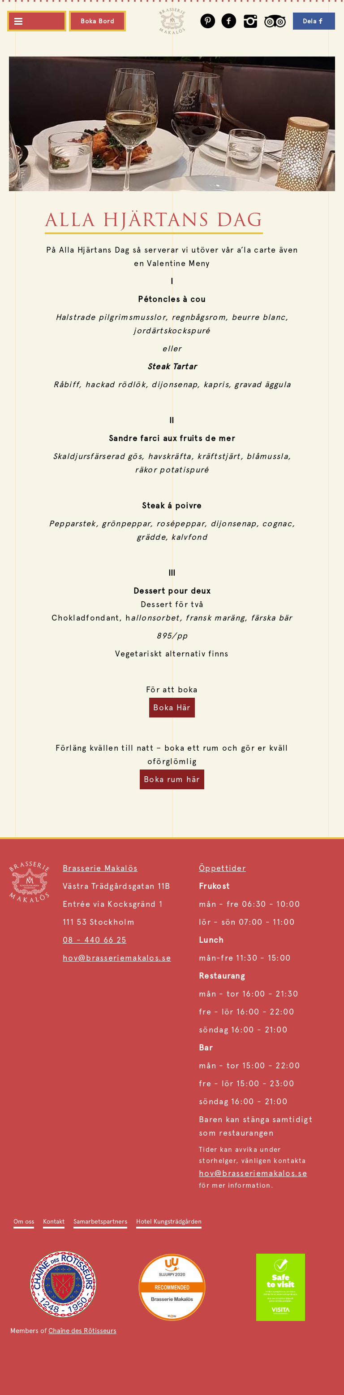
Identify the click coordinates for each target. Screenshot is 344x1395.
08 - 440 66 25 (94, 940)
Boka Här (171, 707)
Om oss (23, 1221)
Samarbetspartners (100, 1221)
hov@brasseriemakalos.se (117, 957)
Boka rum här (172, 779)
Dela (314, 21)
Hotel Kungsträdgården (169, 1221)
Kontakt (53, 1221)
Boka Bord (97, 21)
